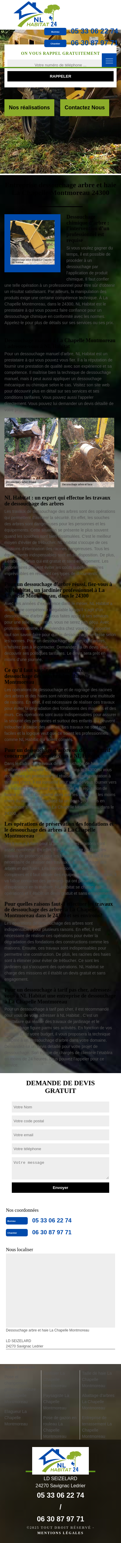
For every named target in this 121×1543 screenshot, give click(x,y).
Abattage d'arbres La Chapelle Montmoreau (98, 1401)
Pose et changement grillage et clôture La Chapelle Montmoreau (20, 1389)
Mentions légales (60, 1533)
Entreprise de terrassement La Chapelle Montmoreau (97, 1427)
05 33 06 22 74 (94, 31)
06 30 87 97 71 (94, 43)
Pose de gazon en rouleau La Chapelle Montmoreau (59, 1427)
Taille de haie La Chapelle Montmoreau (97, 1379)
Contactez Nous (85, 108)
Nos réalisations (29, 108)
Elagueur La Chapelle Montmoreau (16, 1417)
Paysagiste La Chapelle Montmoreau (56, 1401)
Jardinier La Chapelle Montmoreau (54, 1379)
